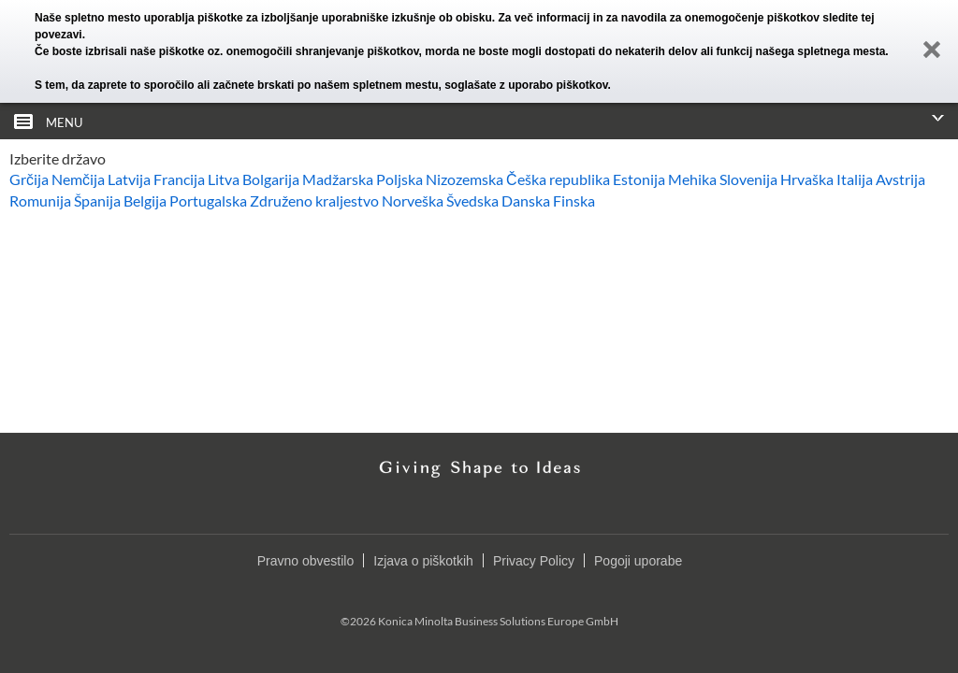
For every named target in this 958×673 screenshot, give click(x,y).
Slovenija (748, 179)
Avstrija (900, 179)
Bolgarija (270, 179)
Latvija (129, 179)
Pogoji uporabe (638, 560)
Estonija (639, 179)
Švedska (472, 200)
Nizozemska (464, 179)
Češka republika (558, 179)
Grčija (29, 179)
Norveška (412, 200)
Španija (97, 200)
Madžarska (337, 179)
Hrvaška (807, 179)
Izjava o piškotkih (423, 560)
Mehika (692, 179)
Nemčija (78, 179)
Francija (179, 179)
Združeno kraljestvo (314, 200)
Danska (525, 200)
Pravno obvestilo (306, 560)
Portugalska (208, 200)
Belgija (145, 200)
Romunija (40, 200)
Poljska (399, 179)
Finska (574, 200)
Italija (854, 179)
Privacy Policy (533, 560)
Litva (224, 179)
